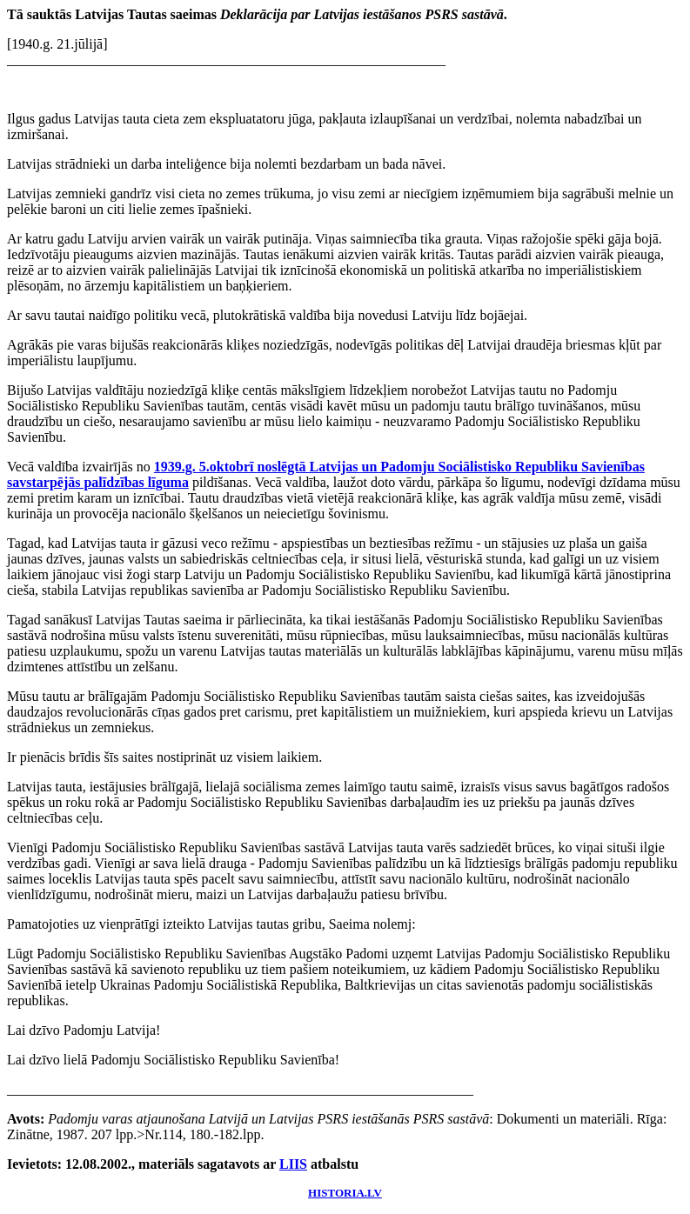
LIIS (293, 1164)
